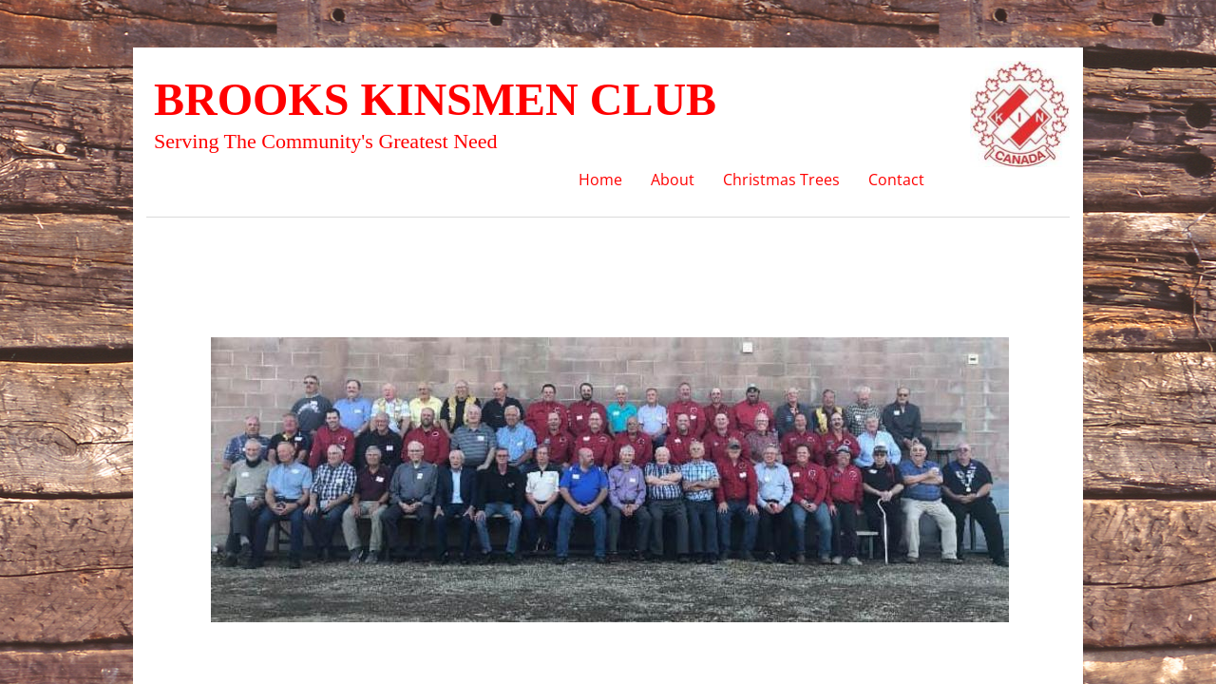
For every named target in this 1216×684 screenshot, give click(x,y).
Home (600, 179)
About (672, 179)
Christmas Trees (781, 179)
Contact (896, 179)
